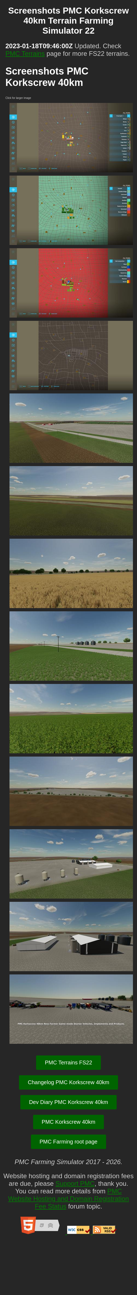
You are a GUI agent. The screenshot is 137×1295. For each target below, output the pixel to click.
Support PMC (74, 1183)
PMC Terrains (25, 53)
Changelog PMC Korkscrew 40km (68, 1082)
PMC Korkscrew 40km (68, 1122)
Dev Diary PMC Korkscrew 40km (68, 1102)
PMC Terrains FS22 (68, 1062)
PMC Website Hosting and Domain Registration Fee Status (68, 1198)
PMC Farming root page (68, 1142)
